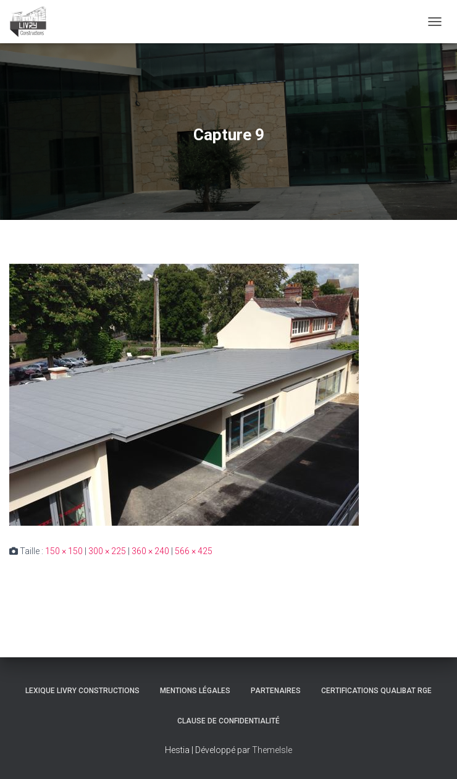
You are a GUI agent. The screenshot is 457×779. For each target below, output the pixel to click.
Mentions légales (195, 690)
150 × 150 (64, 551)
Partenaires (276, 690)
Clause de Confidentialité (228, 721)
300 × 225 (107, 551)
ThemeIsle (272, 750)
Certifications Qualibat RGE (376, 690)
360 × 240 (150, 551)
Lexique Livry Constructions (82, 690)
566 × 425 (193, 551)
